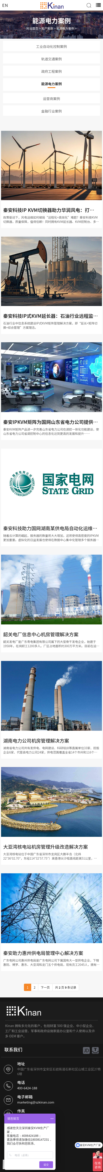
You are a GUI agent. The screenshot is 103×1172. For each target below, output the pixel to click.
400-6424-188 (27, 1088)
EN (5, 5)
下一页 (45, 987)
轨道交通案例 (51, 58)
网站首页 (32, 28)
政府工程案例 (51, 71)
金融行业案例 (51, 111)
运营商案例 (51, 98)
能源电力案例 (65, 28)
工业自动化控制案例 (51, 46)
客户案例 (47, 28)
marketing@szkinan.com (35, 1102)
